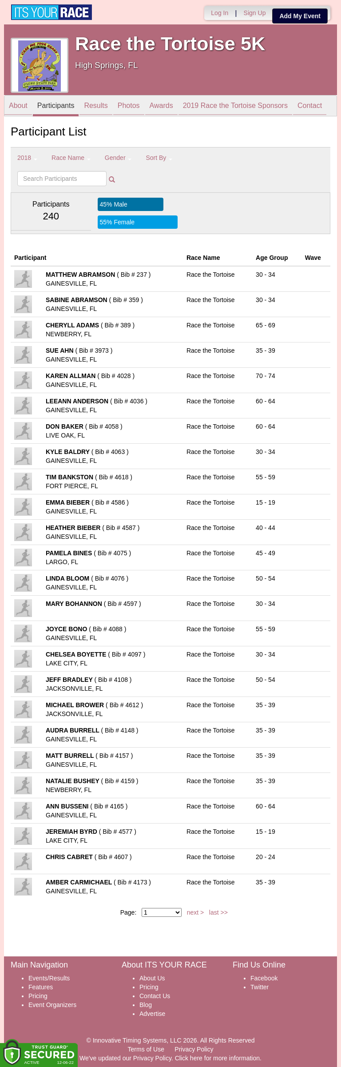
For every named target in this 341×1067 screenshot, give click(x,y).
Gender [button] (118, 157)
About (18, 106)
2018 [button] (27, 157)
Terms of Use (146, 1049)
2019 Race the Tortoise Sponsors (235, 106)
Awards (161, 106)
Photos (129, 106)
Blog (145, 1004)
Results (95, 106)
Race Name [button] (71, 157)
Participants (56, 106)
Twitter (259, 987)
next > (195, 912)
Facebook (264, 978)
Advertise (152, 1013)
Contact (309, 106)
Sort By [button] (159, 157)
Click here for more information (217, 1058)
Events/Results (49, 978)
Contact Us (154, 995)
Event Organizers (52, 1004)
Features (40, 987)
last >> (218, 912)
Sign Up (255, 12)
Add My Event (300, 16)
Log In (219, 12)
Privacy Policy (193, 1049)
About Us (152, 978)
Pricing (38, 995)
